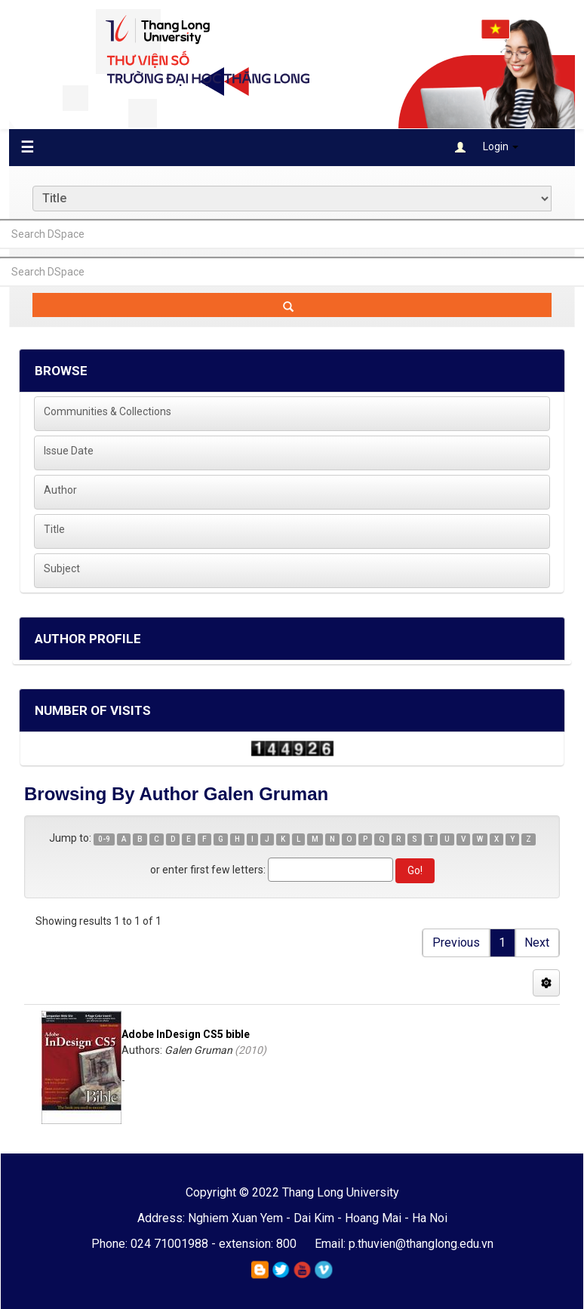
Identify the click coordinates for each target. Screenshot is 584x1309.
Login (486, 146)
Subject (62, 568)
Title (54, 529)
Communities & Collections (107, 411)
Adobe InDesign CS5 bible (185, 1034)
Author (60, 490)
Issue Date (69, 451)
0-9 (104, 839)
